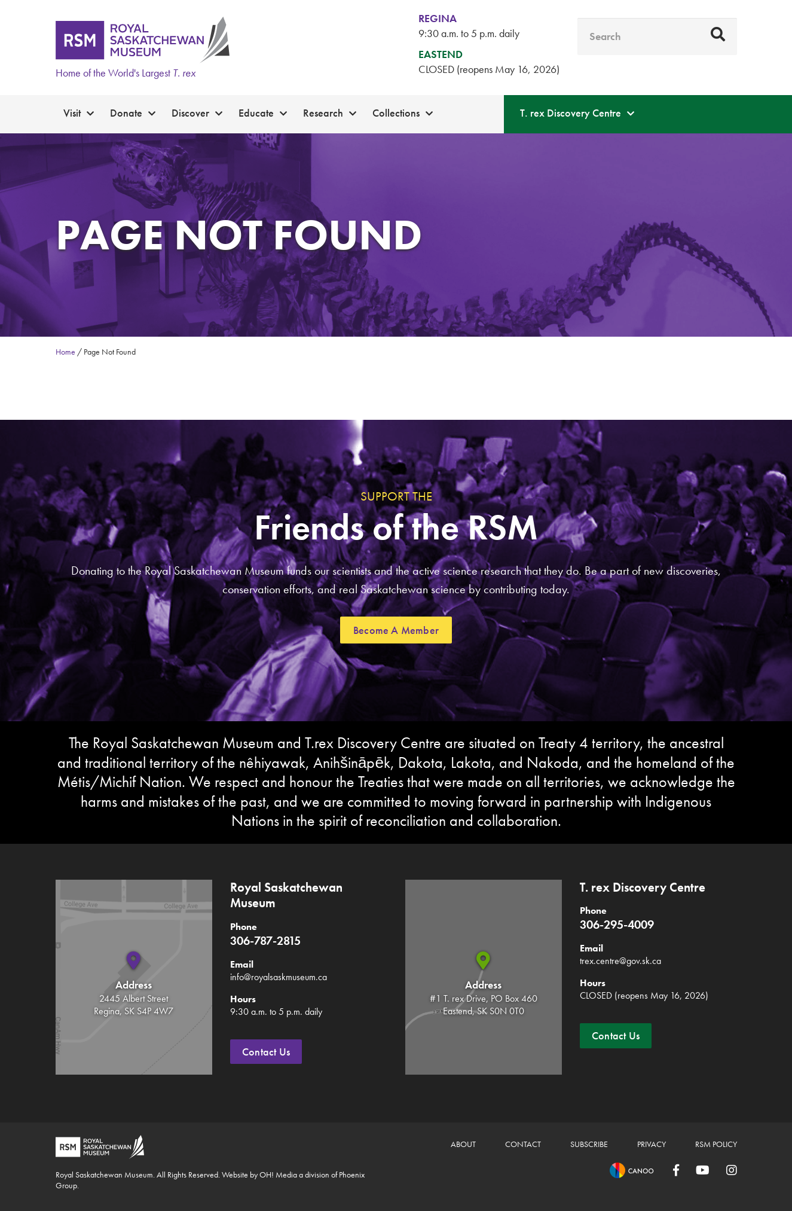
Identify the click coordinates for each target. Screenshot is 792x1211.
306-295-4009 (617, 924)
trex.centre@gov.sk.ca (620, 960)
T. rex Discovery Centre (570, 113)
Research (323, 113)
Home (65, 351)
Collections (396, 113)
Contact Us (266, 1052)
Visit (72, 113)
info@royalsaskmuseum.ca (278, 977)
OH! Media (278, 1174)
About (463, 1144)
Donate (126, 113)
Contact (523, 1144)
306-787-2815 (265, 940)
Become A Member (396, 630)
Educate (256, 113)
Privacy (651, 1144)
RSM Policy (716, 1144)
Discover (190, 113)
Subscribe (589, 1144)
